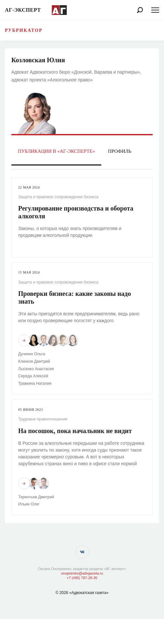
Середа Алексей (33, 376)
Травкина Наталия (34, 383)
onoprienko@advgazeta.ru (82, 573)
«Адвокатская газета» (88, 592)
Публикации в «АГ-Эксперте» (56, 151)
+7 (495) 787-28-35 (82, 578)
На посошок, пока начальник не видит (75, 430)
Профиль (119, 151)
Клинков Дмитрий (34, 361)
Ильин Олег (29, 504)
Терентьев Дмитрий (36, 497)
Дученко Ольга (31, 354)
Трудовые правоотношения (43, 419)
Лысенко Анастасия (36, 369)
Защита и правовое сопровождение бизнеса (58, 197)
